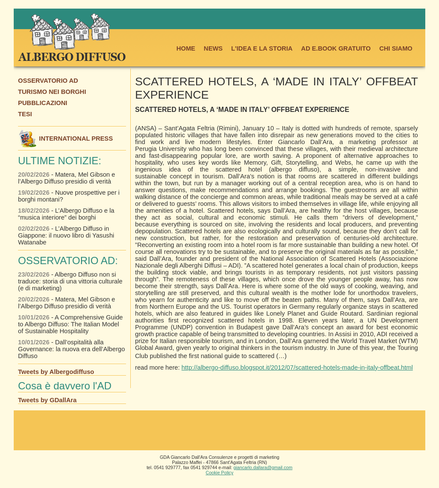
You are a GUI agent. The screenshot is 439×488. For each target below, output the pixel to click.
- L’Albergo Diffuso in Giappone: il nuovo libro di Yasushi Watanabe (66, 235)
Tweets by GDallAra (47, 400)
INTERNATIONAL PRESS (65, 138)
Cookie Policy (220, 472)
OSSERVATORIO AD (48, 80)
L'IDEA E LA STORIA (261, 48)
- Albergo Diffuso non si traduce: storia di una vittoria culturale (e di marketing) (70, 281)
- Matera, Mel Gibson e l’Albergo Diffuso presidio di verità (66, 178)
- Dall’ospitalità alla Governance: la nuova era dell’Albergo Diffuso (71, 349)
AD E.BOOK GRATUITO (335, 48)
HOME (185, 48)
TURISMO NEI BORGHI (52, 91)
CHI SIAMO (395, 48)
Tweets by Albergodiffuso (56, 371)
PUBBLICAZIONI (42, 102)
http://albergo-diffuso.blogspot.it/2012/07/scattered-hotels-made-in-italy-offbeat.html (297, 367)
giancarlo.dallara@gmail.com (263, 467)
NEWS (213, 48)
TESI (25, 114)
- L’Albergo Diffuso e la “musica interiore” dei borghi (66, 214)
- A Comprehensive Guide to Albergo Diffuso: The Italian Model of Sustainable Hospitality (70, 324)
